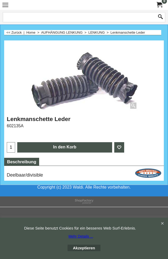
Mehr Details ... (80, 236)
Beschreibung (21, 161)
